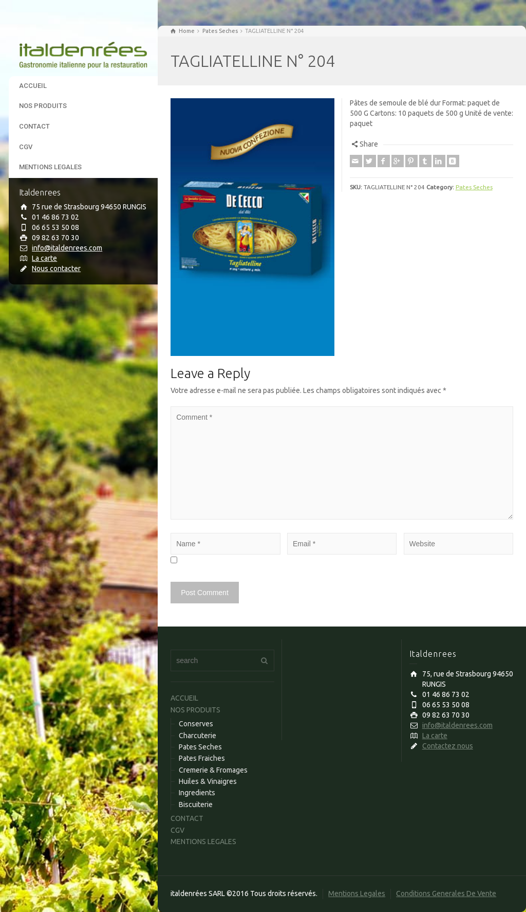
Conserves (196, 724)
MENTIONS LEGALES (50, 167)
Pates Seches (474, 187)
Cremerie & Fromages (213, 770)
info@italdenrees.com (67, 248)
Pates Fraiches (202, 758)
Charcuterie (197, 735)
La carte (44, 258)
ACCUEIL (33, 86)
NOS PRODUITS (43, 106)
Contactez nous (447, 746)
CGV (25, 147)
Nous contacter (56, 268)
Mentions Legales (356, 893)
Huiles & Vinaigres (208, 781)
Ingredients (197, 793)
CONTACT (34, 126)
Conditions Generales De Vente (446, 893)
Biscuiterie (196, 804)
